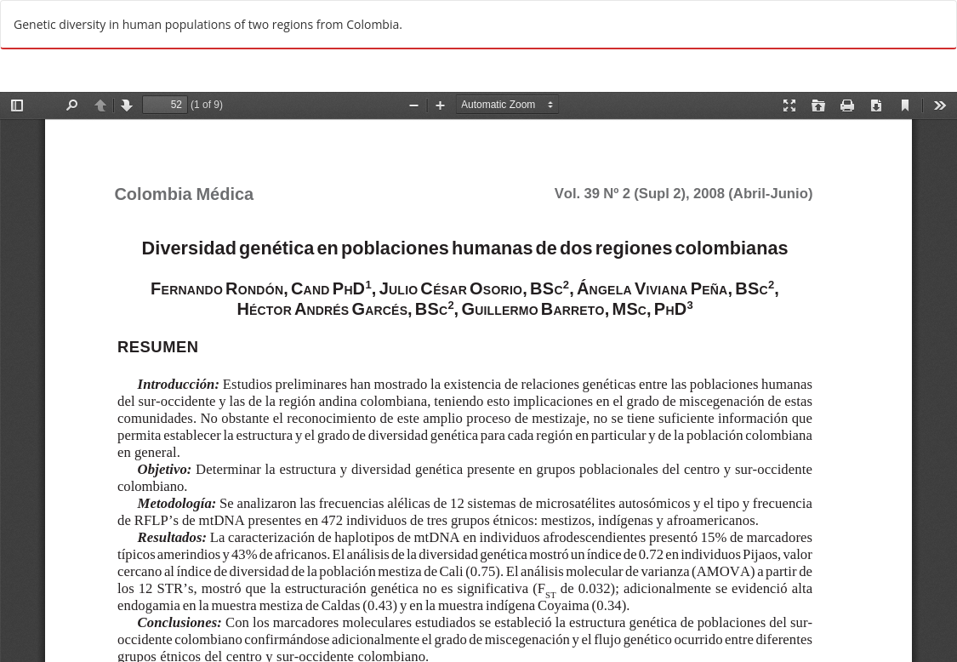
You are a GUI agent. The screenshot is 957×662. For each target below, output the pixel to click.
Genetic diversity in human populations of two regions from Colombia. (208, 24)
